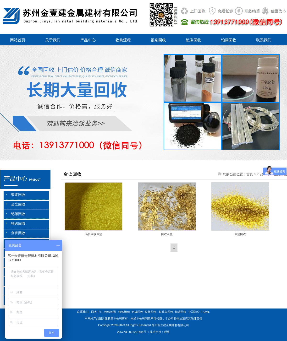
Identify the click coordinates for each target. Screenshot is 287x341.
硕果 (167, 332)
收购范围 (110, 312)
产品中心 (88, 40)
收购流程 (123, 40)
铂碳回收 (228, 40)
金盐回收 (18, 204)
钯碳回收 (193, 40)
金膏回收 (18, 233)
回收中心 (97, 312)
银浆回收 (158, 40)
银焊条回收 (165, 312)
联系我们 (263, 40)
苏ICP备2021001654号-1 (133, 332)
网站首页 (17, 40)
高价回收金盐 (93, 234)
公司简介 (194, 312)
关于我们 (53, 40)
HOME (205, 312)
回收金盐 (167, 234)
